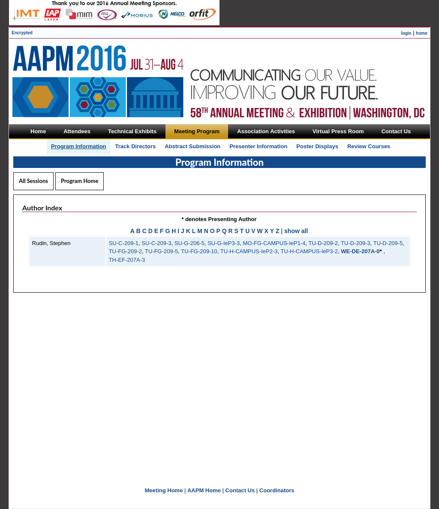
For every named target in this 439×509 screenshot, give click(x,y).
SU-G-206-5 (189, 243)
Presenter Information (258, 146)
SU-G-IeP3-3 (223, 243)
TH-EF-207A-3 (127, 260)
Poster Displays (317, 146)
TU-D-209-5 (388, 243)
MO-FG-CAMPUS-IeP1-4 (274, 243)
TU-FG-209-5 (161, 251)
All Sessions (33, 180)
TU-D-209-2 (323, 243)
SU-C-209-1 (123, 243)
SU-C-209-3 (156, 243)
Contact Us (240, 490)
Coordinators (277, 490)
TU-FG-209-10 (199, 251)
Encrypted (22, 32)
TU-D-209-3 (355, 243)
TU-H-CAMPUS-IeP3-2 (309, 251)
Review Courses (368, 146)
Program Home (79, 180)
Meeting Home (164, 490)
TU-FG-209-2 (125, 251)
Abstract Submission (192, 146)
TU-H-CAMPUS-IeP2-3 (249, 251)
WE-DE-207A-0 (360, 251)
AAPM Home (204, 490)
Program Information (78, 146)
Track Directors (135, 146)
